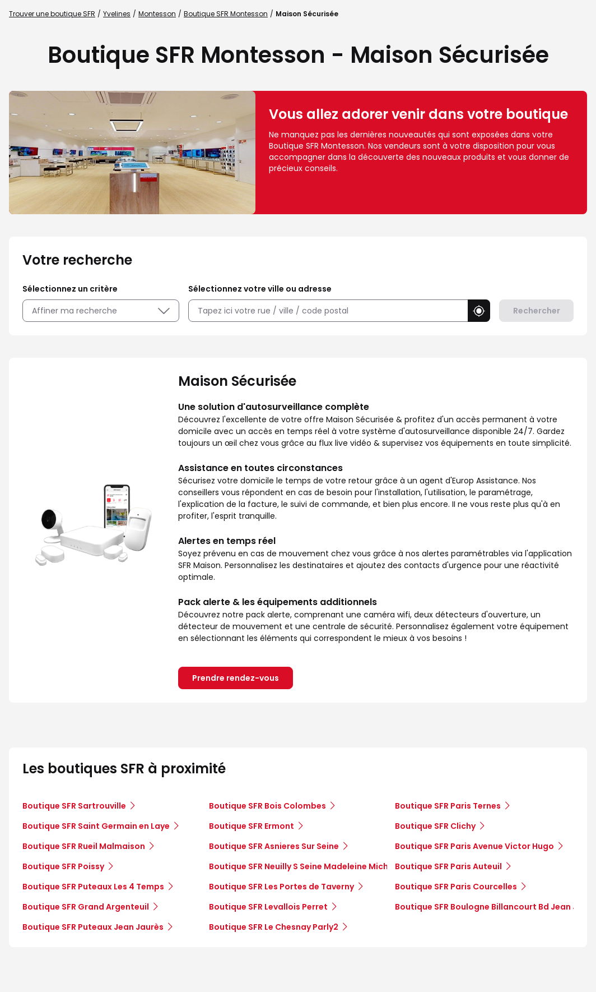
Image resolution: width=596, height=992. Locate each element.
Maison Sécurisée (307, 14)
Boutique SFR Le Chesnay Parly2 (273, 927)
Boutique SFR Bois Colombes (267, 805)
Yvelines (117, 14)
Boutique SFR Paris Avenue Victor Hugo (474, 846)
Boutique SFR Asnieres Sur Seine (274, 846)
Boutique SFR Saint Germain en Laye (96, 826)
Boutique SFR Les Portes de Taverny (281, 886)
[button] (479, 310)
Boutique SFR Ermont (251, 826)
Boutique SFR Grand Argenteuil (85, 906)
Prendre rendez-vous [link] (235, 678)
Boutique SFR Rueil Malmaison (83, 846)
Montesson (157, 14)
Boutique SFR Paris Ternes (448, 805)
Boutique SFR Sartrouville (74, 805)
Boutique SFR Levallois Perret (268, 906)
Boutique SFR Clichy (435, 826)
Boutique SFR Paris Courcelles (456, 886)
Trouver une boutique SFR (52, 14)
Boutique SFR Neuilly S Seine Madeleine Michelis (305, 866)
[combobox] (328, 311)
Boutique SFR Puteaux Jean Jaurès (93, 927)
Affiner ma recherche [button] (101, 310)
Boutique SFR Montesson (226, 14)
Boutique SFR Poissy (63, 866)
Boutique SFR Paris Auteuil (448, 866)
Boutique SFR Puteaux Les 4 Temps (93, 886)
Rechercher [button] (536, 310)
